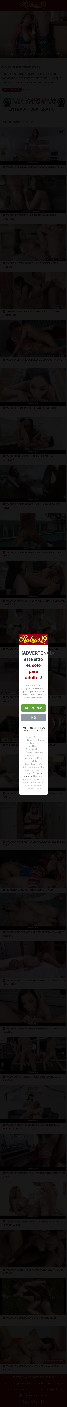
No (33, 718)
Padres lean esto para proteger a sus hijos (33, 729)
